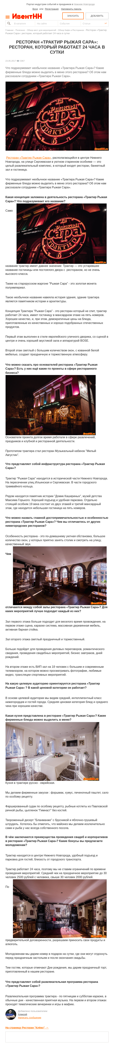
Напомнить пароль (71, 9)
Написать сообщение (29, 1017)
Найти (8, 23)
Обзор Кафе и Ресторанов (71, 30)
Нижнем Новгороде (84, 4)
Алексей (22, 1014)
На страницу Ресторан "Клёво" (27, 1027)
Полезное (20, 30)
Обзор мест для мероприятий (41, 30)
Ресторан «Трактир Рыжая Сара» (28, 157)
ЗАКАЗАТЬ (73, 15)
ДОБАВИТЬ (97, 15)
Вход (35, 9)
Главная (9, 30)
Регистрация (52, 9)
